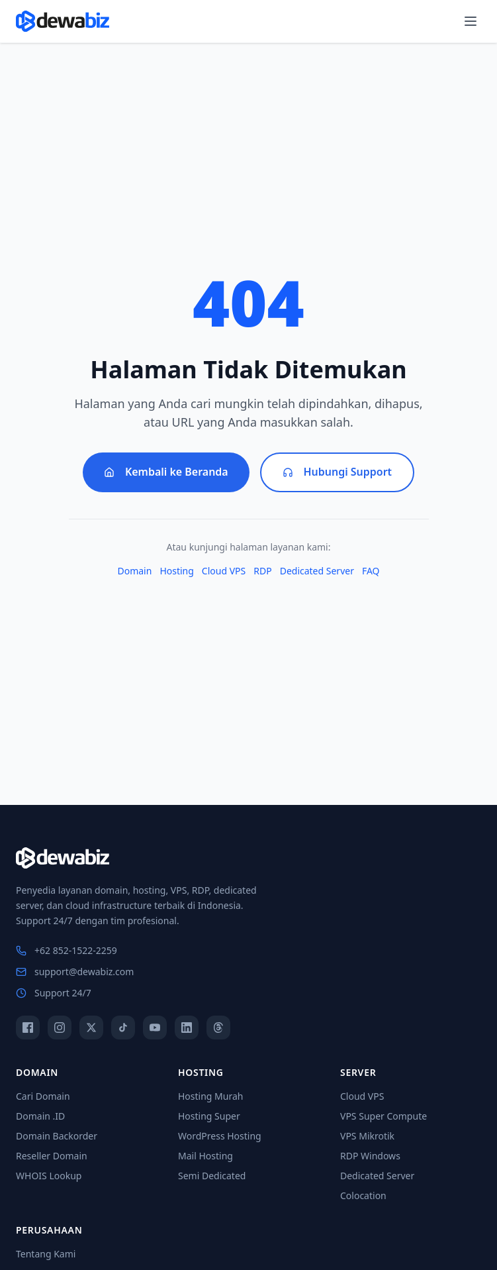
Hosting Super (209, 1116)
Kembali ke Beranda (166, 472)
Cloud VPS (224, 570)
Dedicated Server (317, 570)
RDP (262, 570)
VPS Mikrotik (367, 1136)
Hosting (176, 570)
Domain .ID (40, 1116)
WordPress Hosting (219, 1136)
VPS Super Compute (383, 1116)
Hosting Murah (210, 1096)
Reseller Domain (51, 1155)
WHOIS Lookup (48, 1175)
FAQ (371, 570)
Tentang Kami (45, 1253)
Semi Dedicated (212, 1175)
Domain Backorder (56, 1136)
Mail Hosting (205, 1155)
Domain (134, 570)
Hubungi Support (337, 472)
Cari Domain (43, 1096)
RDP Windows (370, 1155)
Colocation (363, 1195)
